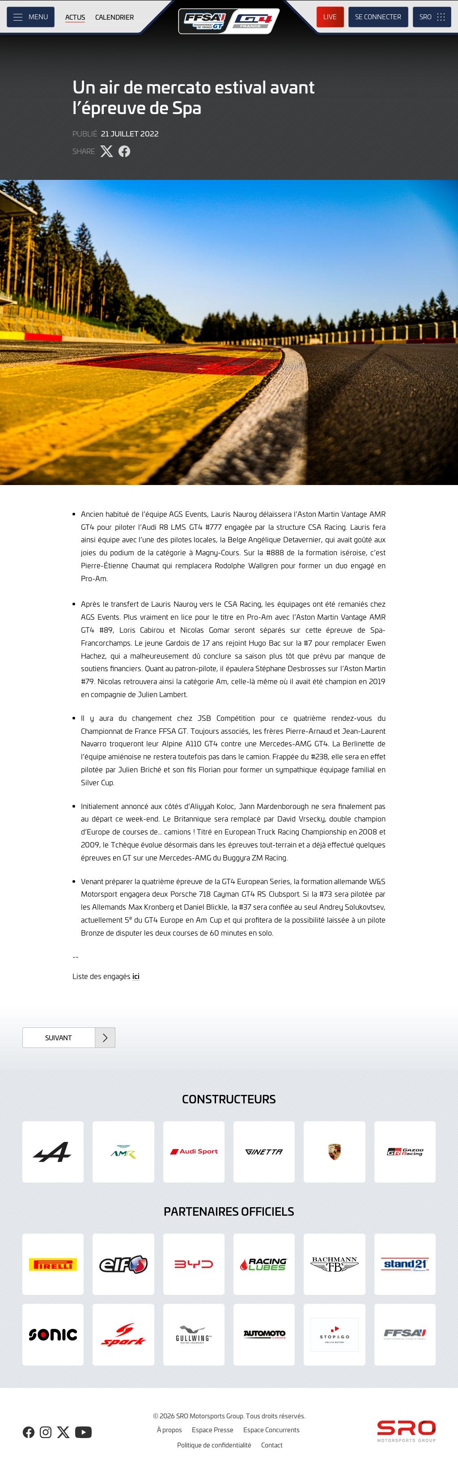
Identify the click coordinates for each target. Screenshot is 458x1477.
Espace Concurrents (271, 1429)
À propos (169, 1429)
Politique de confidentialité (214, 1444)
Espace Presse (212, 1429)
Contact (272, 1444)
